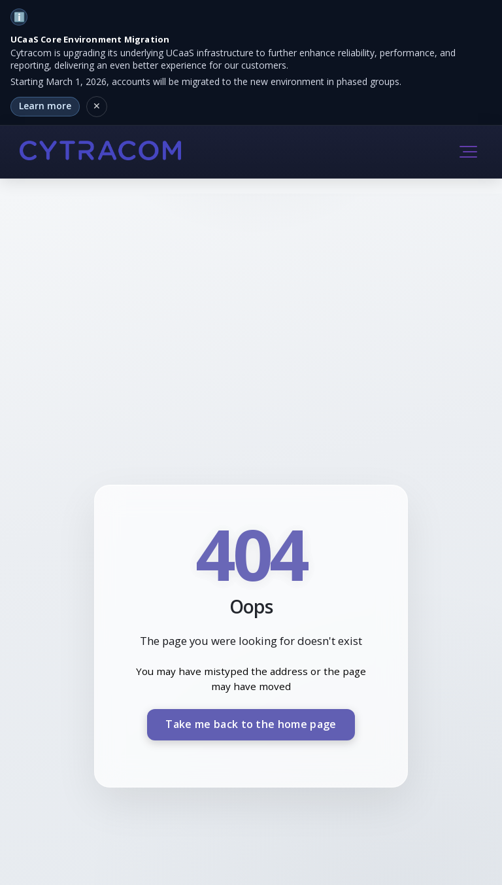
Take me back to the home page (250, 724)
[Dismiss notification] (96, 106)
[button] (468, 152)
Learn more (45, 105)
